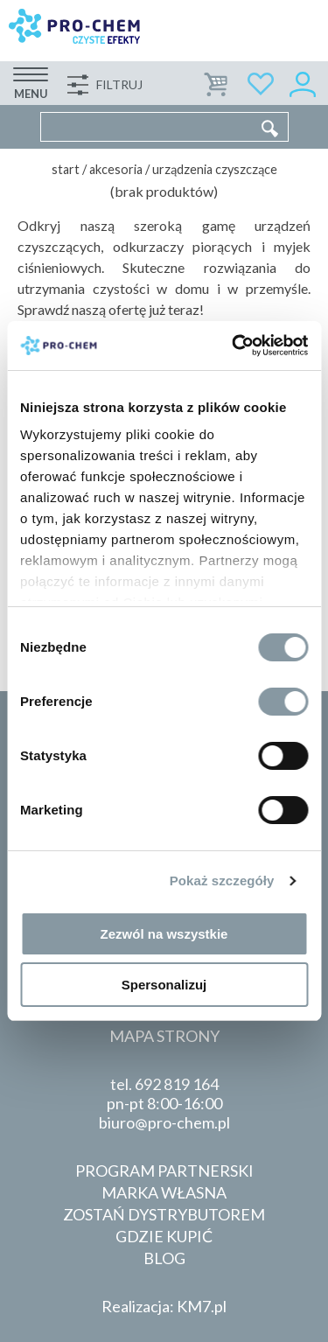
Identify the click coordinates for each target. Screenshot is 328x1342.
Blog (164, 1258)
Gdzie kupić (164, 1236)
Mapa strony (164, 1035)
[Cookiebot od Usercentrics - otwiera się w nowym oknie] (233, 345)
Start (66, 169)
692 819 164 (177, 1084)
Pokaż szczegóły (222, 880)
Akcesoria (116, 169)
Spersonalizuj (164, 984)
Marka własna (164, 1192)
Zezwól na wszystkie (164, 933)
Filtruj (119, 85)
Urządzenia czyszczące (214, 169)
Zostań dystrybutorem (164, 1214)
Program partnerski (164, 1170)
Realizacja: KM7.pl (164, 1306)
